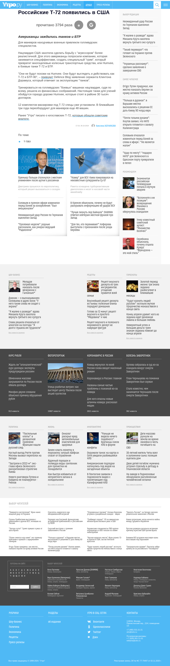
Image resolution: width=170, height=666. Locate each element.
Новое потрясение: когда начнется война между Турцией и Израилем (143, 520)
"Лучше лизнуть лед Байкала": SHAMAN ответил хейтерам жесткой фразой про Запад (91, 215)
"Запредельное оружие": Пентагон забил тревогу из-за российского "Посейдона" (143, 548)
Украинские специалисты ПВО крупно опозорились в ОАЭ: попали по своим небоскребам (102, 530)
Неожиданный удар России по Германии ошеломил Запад (40, 216)
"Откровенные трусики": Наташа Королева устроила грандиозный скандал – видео (104, 513)
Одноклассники (98, 627)
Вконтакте (95, 621)
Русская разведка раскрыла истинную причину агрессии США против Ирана (142, 529)
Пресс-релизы (103, 4)
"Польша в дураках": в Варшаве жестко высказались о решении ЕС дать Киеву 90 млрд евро (65, 539)
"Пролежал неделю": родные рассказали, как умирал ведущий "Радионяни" (36, 227)
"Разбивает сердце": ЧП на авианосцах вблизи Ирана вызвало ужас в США (103, 520)
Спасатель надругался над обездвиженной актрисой (59, 513)
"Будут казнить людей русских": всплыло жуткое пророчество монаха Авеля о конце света (104, 549)
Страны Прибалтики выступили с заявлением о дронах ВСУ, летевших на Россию (25, 521)
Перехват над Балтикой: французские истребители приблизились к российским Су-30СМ (65, 521)
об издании (54, 621)
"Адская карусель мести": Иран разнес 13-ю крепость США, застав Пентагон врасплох (104, 539)
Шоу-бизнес (32, 4)
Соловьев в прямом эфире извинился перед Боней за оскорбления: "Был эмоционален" (39, 205)
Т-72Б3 (27, 141)
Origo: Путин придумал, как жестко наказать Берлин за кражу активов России (26, 548)
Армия (89, 4)
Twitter (94, 632)
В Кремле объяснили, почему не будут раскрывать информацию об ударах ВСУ (92, 204)
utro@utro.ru (132, 632)
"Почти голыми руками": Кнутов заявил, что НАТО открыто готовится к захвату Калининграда (64, 549)
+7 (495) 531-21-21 (135, 630)
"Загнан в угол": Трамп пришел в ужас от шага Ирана (25, 529)
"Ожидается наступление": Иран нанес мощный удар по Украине (25, 513)
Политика (47, 4)
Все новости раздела (17, 333)
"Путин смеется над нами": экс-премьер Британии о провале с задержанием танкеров (25, 539)
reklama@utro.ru (133, 641)
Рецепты (77, 4)
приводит (47, 77)
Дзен (92, 637)
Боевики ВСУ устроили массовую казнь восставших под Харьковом (142, 539)
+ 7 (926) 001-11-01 (135, 638)
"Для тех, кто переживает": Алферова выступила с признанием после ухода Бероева (91, 227)
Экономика (62, 4)
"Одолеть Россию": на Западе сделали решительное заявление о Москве (142, 513)
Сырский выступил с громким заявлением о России (60, 529)
